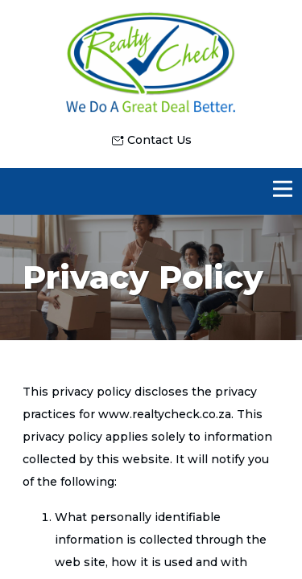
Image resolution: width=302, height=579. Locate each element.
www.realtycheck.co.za (164, 414)
